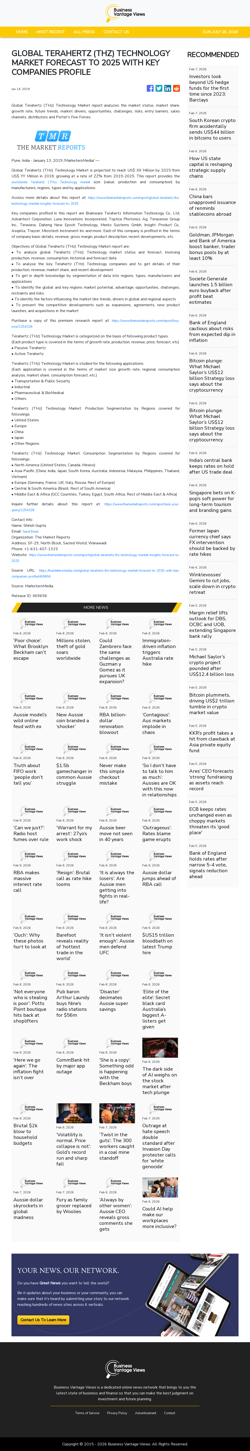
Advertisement (148, 1413)
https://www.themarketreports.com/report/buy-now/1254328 (65, 326)
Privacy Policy (116, 1413)
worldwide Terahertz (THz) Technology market (54, 182)
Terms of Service (81, 1413)
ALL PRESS (84, 32)
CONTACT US (116, 32)
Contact (176, 1413)
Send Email (32, 531)
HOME (22, 32)
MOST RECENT (50, 32)
